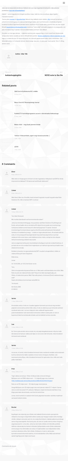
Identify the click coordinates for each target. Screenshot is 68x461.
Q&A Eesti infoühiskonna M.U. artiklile (26, 91)
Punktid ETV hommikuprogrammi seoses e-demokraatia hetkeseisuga (36, 113)
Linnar (14, 190)
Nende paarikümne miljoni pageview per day (51, 36)
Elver (13, 172)
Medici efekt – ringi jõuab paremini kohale (27, 124)
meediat (12, 19)
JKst (48, 19)
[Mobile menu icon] (64, 3)
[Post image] (7, 94)
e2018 (16, 147)
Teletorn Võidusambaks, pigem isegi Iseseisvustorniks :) (32, 136)
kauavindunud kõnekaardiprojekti (16, 27)
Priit (13, 369)
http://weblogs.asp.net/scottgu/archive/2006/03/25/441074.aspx (32, 381)
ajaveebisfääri (20, 19)
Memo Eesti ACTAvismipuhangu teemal (26, 102)
